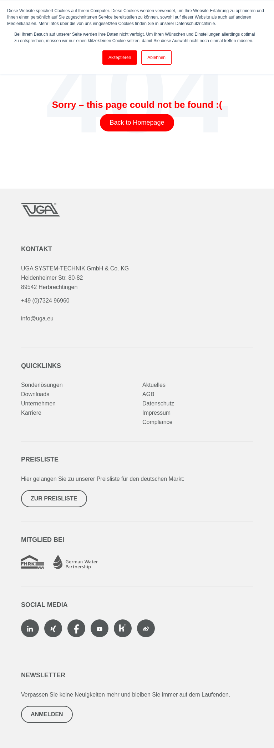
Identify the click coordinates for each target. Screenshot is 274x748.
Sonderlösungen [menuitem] (42, 385)
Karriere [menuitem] (31, 413)
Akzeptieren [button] (119, 57)
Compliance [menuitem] (157, 422)
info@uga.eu (37, 318)
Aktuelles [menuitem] (154, 385)
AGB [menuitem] (148, 394)
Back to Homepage (137, 122)
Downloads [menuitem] (35, 394)
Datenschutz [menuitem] (158, 403)
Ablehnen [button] (156, 57)
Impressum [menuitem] (156, 413)
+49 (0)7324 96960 (45, 301)
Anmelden (47, 714)
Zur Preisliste (54, 498)
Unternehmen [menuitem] (38, 403)
